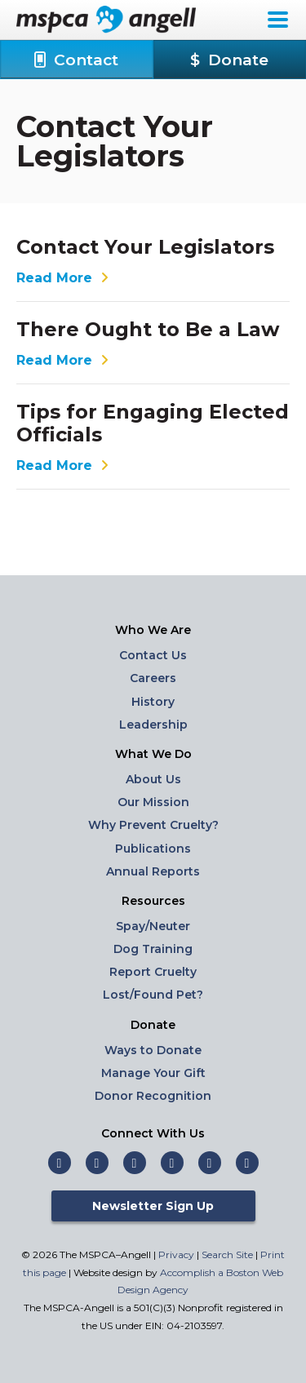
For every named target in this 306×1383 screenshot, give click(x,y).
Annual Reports (153, 871)
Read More (64, 278)
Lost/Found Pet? (153, 994)
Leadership (153, 724)
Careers (153, 678)
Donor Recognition (153, 1095)
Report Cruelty (153, 971)
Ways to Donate (153, 1050)
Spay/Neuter (153, 926)
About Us (153, 779)
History (153, 701)
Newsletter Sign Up (153, 1206)
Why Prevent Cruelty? (153, 825)
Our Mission (153, 802)
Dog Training (153, 949)
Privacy (176, 1254)
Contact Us (153, 655)
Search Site (228, 1254)
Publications (153, 848)
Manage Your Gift (153, 1073)
